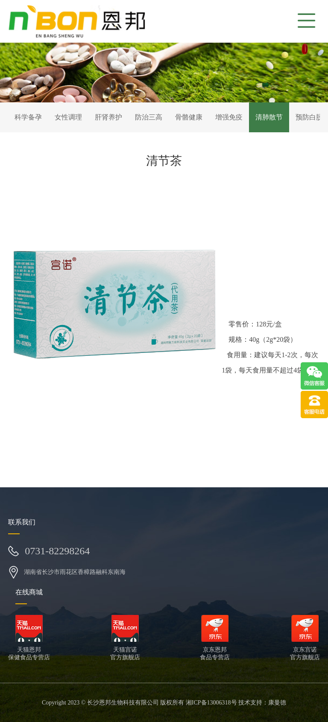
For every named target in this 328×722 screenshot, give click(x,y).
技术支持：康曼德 (262, 702)
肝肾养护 (108, 117)
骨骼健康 (188, 117)
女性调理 (68, 117)
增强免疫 (229, 117)
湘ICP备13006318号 (211, 702)
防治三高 (148, 117)
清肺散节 (269, 117)
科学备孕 (28, 117)
